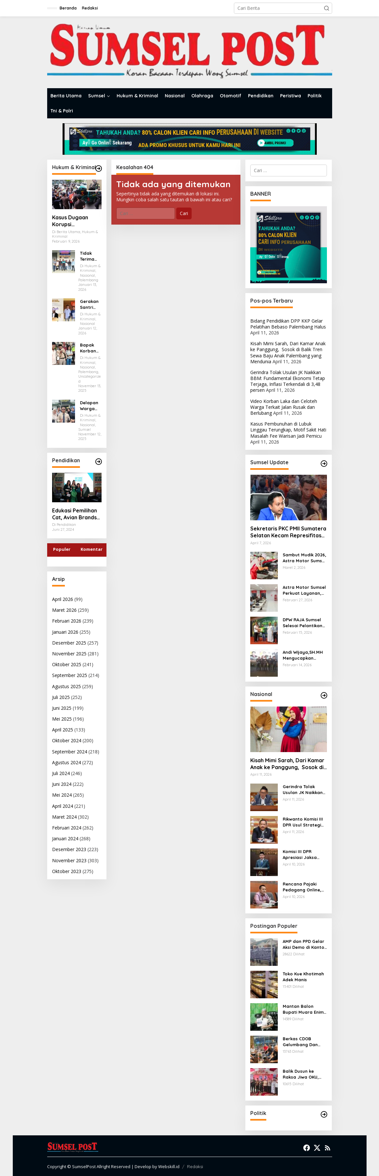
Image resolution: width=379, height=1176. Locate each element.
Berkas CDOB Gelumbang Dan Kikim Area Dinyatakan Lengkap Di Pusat (301, 1041)
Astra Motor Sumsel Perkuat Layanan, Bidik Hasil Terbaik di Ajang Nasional (304, 590)
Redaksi (195, 1166)
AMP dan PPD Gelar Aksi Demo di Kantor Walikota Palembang (304, 944)
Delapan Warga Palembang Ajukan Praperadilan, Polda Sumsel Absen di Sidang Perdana (90, 405)
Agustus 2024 (66, 762)
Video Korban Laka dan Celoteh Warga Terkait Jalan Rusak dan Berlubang (283, 407)
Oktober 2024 (66, 740)
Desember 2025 (69, 643)
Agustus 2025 (66, 686)
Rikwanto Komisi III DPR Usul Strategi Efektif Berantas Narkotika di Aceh (303, 822)
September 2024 (69, 751)
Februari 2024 (66, 828)
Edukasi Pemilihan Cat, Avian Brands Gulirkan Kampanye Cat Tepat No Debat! (76, 514)
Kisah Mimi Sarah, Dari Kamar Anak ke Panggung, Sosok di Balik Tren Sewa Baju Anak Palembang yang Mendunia (288, 352)
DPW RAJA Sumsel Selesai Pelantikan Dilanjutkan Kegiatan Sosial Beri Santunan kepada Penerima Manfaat (305, 622)
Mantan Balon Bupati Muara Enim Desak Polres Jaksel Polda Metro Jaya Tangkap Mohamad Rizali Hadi (304, 1009)
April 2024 (62, 806)
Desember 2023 (69, 849)
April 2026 (62, 599)
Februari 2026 (66, 621)
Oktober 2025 (66, 664)
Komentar (92, 549)
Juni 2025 (61, 708)
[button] (326, 8)
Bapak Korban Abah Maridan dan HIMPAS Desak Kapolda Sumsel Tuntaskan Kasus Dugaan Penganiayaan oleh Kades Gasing (90, 348)
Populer (61, 549)
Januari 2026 (65, 632)
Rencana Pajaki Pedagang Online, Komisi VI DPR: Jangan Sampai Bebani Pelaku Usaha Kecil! (302, 887)
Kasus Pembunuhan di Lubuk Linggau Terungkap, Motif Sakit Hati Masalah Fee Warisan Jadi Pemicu (288, 430)
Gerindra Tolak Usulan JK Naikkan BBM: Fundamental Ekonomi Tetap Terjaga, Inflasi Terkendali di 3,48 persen (287, 381)
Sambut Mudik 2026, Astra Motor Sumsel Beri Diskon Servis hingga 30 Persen (304, 558)
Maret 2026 (64, 610)
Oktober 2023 (66, 871)
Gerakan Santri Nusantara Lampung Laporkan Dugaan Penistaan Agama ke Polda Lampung (91, 304)
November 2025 (69, 653)
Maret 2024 (64, 817)
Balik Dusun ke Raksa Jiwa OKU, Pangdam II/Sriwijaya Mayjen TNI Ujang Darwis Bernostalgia (303, 1074)
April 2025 (62, 730)
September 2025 (69, 675)
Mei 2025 (62, 719)
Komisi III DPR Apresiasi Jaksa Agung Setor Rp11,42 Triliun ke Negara (304, 854)
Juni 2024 (61, 784)
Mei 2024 (62, 795)
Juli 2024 (61, 773)
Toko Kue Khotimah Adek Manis (303, 976)
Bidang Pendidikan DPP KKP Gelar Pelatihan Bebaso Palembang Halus (288, 324)
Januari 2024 (65, 838)
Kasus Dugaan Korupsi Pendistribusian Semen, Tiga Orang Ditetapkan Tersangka (76, 221)
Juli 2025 (61, 697)
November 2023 (69, 860)
